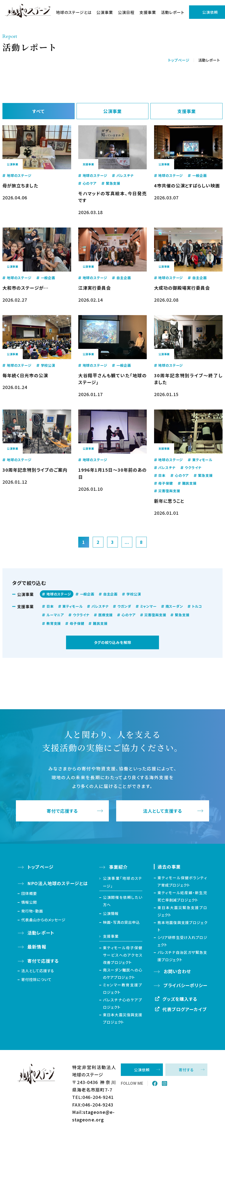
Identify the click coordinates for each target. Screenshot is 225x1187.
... (127, 542)
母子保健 (77, 623)
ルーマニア (55, 614)
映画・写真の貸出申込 (121, 922)
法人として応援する (37, 970)
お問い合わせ (177, 971)
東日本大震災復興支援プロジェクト (122, 1018)
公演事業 (104, 12)
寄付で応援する (62, 811)
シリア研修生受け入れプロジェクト (182, 941)
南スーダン (174, 606)
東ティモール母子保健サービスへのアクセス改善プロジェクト (122, 955)
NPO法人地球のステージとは (57, 883)
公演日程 (126, 12)
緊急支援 (182, 614)
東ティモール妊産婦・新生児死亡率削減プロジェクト (182, 896)
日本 (50, 606)
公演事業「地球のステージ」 (122, 882)
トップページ (178, 60)
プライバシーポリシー (185, 985)
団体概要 (29, 893)
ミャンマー (148, 606)
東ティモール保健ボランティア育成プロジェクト (182, 881)
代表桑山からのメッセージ (43, 919)
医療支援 (105, 614)
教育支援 (53, 623)
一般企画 (87, 594)
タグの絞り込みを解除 (112, 642)
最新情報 (36, 946)
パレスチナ (100, 606)
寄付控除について (36, 979)
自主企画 (110, 594)
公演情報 (111, 913)
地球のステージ (58, 594)
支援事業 (147, 12)
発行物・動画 (32, 910)
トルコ (197, 606)
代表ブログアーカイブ (184, 1009)
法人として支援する (162, 811)
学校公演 (133, 594)
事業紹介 (118, 867)
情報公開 (29, 902)
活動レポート (172, 12)
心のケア (128, 614)
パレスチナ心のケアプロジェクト (122, 1003)
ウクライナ (81, 614)
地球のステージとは (74, 12)
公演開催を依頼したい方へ (122, 901)
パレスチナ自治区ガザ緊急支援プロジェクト (182, 956)
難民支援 (100, 623)
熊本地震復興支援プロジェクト (182, 926)
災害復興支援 (155, 614)
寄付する (186, 1069)
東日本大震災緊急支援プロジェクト (182, 911)
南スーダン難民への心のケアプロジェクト (122, 973)
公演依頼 (142, 1069)
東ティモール (72, 606)
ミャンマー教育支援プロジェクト (122, 988)
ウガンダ (124, 606)
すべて (38, 111)
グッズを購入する (180, 999)
